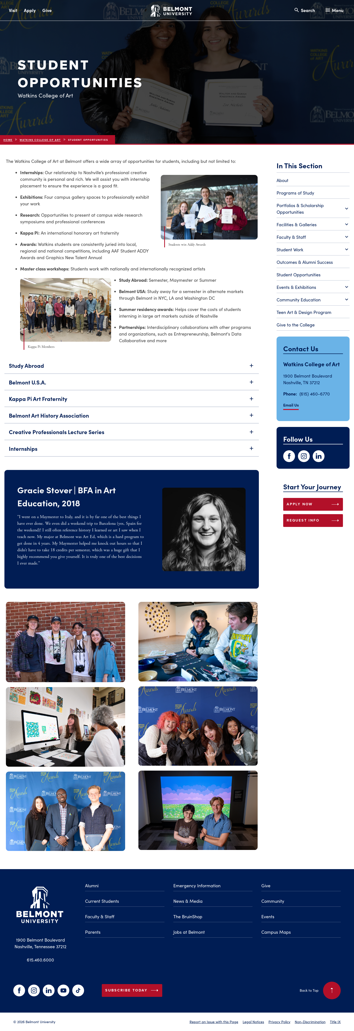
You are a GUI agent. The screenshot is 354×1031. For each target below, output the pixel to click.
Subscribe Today (132, 990)
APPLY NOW (314, 504)
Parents (93, 932)
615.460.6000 (40, 960)
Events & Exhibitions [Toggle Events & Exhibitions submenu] (313, 287)
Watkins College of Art (40, 140)
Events (267, 916)
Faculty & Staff (99, 916)
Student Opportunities (299, 275)
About (282, 180)
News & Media (188, 901)
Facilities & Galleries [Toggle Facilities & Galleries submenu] (313, 224)
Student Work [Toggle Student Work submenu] (313, 249)
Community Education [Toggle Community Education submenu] (313, 300)
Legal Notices (253, 1021)
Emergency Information (197, 886)
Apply (30, 10)
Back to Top (320, 990)
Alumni (92, 886)
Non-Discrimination (310, 1021)
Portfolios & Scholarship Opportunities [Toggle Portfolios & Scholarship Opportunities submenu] (313, 208)
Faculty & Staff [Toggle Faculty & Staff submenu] (313, 237)
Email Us (291, 405)
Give (47, 10)
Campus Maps (276, 932)
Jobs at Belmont (189, 932)
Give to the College (296, 325)
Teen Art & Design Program (304, 312)
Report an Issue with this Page (214, 1021)
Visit (13, 10)
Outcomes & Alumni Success (305, 262)
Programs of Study (295, 193)
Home (8, 140)
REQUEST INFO (314, 520)
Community (272, 901)
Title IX (335, 1021)
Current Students (102, 901)
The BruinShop (187, 916)
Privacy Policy (279, 1021)
